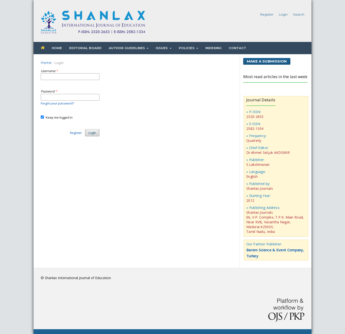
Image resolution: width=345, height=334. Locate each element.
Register (266, 14)
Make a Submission (267, 61)
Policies (187, 48)
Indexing (213, 48)
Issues (162, 48)
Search (298, 14)
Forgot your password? (57, 103)
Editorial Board (85, 48)
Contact (237, 48)
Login (283, 14)
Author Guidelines (127, 48)
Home (57, 48)
